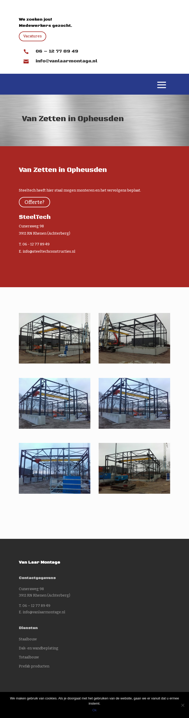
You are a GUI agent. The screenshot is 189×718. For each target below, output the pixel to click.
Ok (94, 710)
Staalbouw (28, 639)
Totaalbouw (29, 657)
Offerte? (34, 202)
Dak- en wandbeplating (38, 648)
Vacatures (32, 36)
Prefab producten (34, 666)
